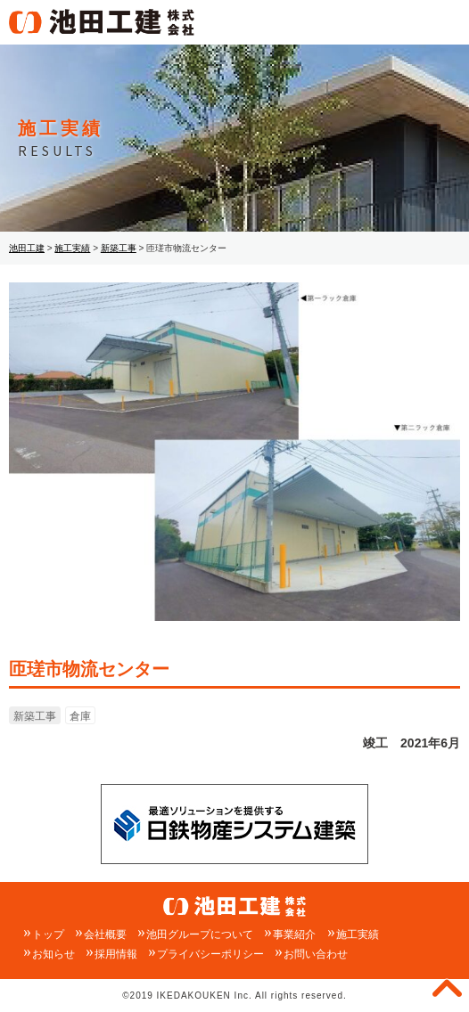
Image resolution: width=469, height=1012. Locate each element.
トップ (48, 934)
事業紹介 (294, 934)
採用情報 (116, 954)
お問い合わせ (316, 954)
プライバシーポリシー (210, 954)
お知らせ (53, 954)
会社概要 (105, 934)
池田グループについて (199, 934)
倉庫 (80, 716)
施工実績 (357, 934)
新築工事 (34, 716)
